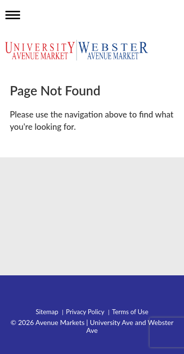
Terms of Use (130, 312)
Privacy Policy (85, 312)
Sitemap (47, 312)
